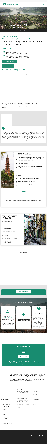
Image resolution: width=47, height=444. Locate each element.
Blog (33, 0)
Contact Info (36, 399)
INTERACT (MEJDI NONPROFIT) (7, 423)
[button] (23, 356)
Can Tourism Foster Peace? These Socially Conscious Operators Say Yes (23, 392)
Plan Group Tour (36, 396)
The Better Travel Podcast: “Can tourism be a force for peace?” (23, 406)
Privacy (34, 404)
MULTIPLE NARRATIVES (6, 421)
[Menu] (43, 4)
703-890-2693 (8, 402)
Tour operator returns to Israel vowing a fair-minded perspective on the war (23, 397)
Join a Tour (35, 394)
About (3, 414)
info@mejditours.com (5, 404)
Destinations (35, 391)
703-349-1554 (3, 402)
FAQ (30, 0)
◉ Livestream (41, 0)
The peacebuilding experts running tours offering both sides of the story (22, 401)
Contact (36, 0)
